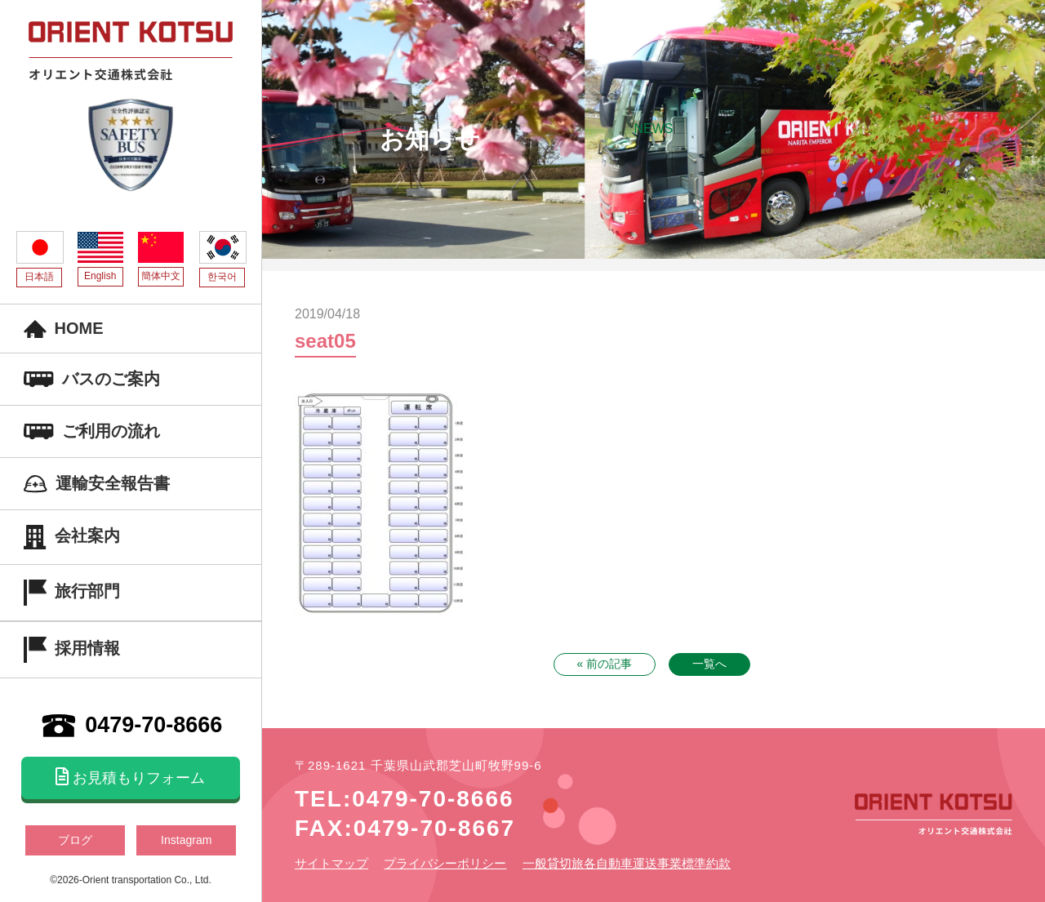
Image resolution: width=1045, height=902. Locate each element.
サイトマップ (331, 863)
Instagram (186, 839)
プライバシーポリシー (445, 863)
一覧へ (709, 663)
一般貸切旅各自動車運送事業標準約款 (626, 863)
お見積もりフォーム (130, 777)
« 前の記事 (605, 663)
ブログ (75, 839)
